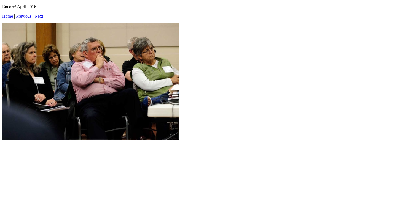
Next (39, 16)
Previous (23, 16)
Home (7, 16)
